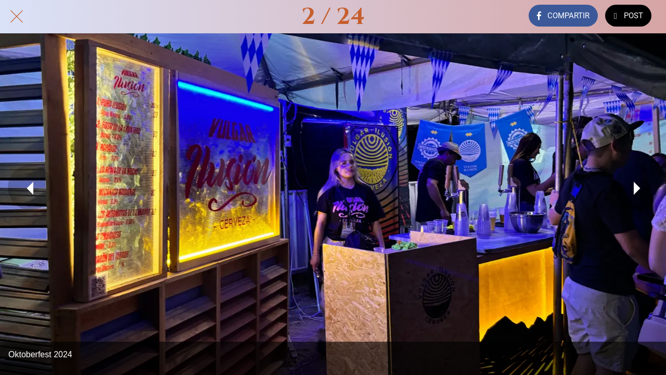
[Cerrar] (16, 16)
